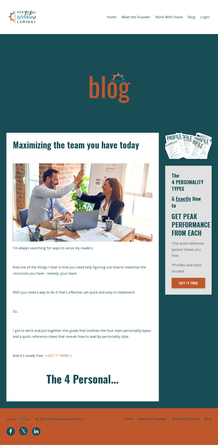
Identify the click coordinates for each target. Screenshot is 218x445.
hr (15, 156)
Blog (191, 17)
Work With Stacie (169, 17)
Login (204, 17)
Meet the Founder (136, 17)
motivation (27, 156)
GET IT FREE (188, 283)
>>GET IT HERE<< (58, 355)
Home (111, 17)
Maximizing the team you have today (76, 144)
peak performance (52, 156)
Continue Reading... (29, 391)
